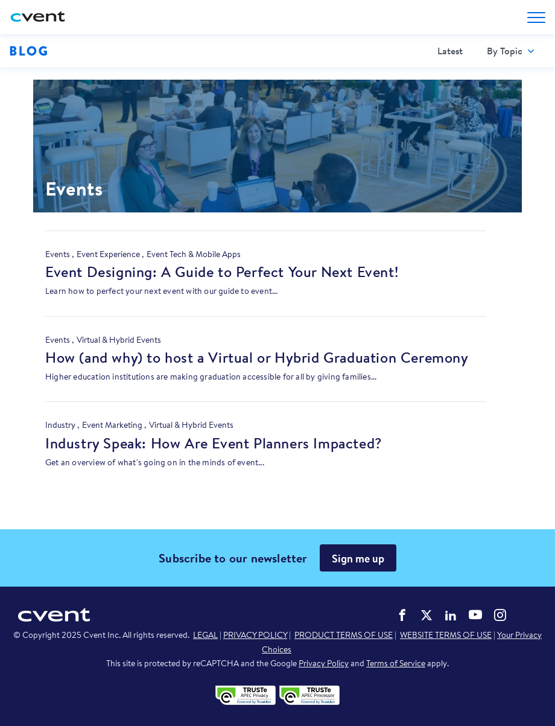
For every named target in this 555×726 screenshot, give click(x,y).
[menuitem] (450, 51)
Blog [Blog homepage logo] (28, 50)
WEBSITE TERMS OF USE (446, 635)
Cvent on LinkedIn (451, 615)
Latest (450, 50)
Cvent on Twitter (426, 615)
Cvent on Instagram (500, 615)
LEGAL (205, 635)
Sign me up (358, 558)
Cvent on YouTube (475, 614)
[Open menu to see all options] (536, 17)
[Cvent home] (39, 17)
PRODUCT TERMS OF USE (343, 635)
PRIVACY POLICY (255, 635)
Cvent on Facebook (402, 615)
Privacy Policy (324, 663)
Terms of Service (395, 663)
